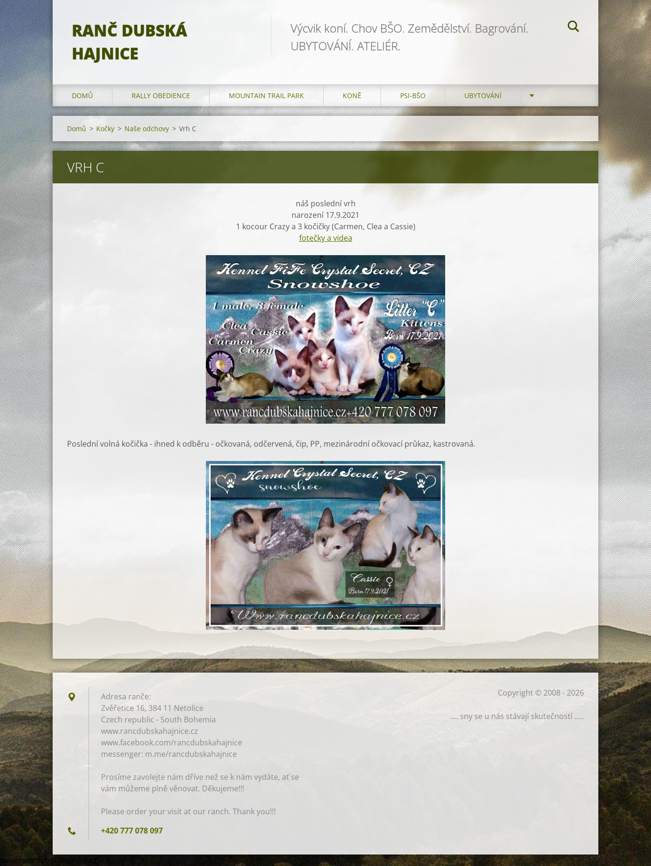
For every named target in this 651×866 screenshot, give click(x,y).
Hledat (573, 27)
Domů (82, 95)
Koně (352, 95)
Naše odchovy (146, 128)
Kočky (105, 128)
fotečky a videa (325, 238)
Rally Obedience (161, 95)
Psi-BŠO (413, 95)
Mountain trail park (266, 95)
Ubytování (483, 95)
